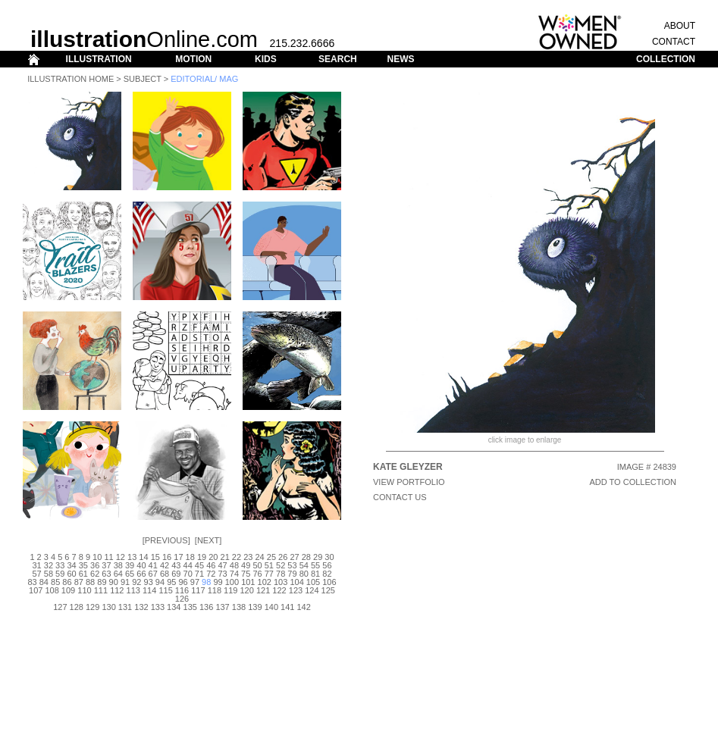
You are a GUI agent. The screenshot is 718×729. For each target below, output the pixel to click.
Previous (166, 540)
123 (296, 590)
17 (178, 557)
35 (83, 565)
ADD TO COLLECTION (632, 482)
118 (214, 590)
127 (60, 607)
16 (166, 557)
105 (313, 582)
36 (94, 565)
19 (201, 557)
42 (164, 565)
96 (182, 582)
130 (108, 607)
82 (326, 573)
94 (160, 582)
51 (269, 565)
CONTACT (673, 41)
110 (84, 590)
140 (271, 607)
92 (136, 582)
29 (317, 557)
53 (291, 565)
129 (92, 607)
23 (247, 557)
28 (306, 557)
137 (222, 607)
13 (131, 557)
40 (141, 565)
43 (175, 565)
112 (117, 590)
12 (120, 557)
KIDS (266, 59)
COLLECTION (665, 59)
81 (315, 573)
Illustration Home (70, 78)
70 (188, 573)
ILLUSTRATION (99, 59)
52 (280, 565)
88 (90, 582)
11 (108, 557)
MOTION (193, 59)
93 (148, 582)
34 (71, 565)
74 (234, 573)
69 (175, 573)
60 (71, 573)
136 (206, 607)
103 (280, 582)
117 (198, 590)
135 (190, 607)
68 (164, 573)
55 (315, 565)
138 (239, 607)
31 (36, 565)
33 (59, 565)
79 (291, 573)
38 (118, 565)
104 (296, 582)
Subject (142, 78)
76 (257, 573)
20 (213, 557)
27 (294, 557)
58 (48, 573)
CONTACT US (400, 497)
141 (287, 607)
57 (36, 573)
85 (55, 582)
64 (118, 573)
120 (247, 590)
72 (210, 573)
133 (158, 607)
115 (165, 590)
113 (133, 590)
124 (311, 590)
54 (304, 565)
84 (44, 582)
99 (217, 582)
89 (101, 582)
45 (199, 565)
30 (329, 557)
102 (264, 582)
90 (113, 582)
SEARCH (337, 59)
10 (97, 557)
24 (259, 557)
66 (141, 573)
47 (222, 565)
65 (129, 573)
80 (304, 573)
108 (51, 590)
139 (255, 607)
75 (245, 573)
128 (76, 607)
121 (263, 590)
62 (94, 573)
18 (190, 557)
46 (210, 565)
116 (182, 590)
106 (329, 582)
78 (280, 573)
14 (143, 557)
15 (155, 557)
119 (230, 590)
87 (78, 582)
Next (208, 540)
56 (326, 565)
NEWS (400, 59)
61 (83, 573)
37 (106, 565)
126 (182, 598)
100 (232, 582)
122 (279, 590)
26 (282, 557)
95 (171, 582)
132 (141, 607)
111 (101, 590)
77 (269, 573)
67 (153, 573)
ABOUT (679, 25)
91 (125, 582)
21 (225, 557)
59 (59, 573)
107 (35, 590)
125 (328, 590)
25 (271, 557)
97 (194, 582)
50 (257, 565)
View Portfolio (409, 482)
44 (188, 565)
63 (106, 573)
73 (222, 573)
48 (234, 565)
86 (66, 582)
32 (48, 565)
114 (149, 590)
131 (125, 607)
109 (68, 590)
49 (245, 565)
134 (173, 607)
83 (31, 582)
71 (199, 573)
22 (236, 557)
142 (303, 607)
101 (248, 582)
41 (153, 565)
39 (129, 565)
